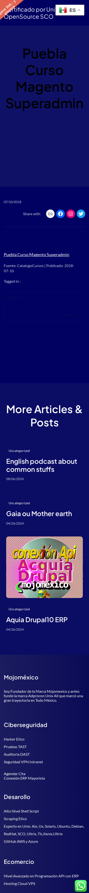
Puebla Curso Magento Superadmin (36, 254)
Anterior (14, 297)
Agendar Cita (14, 773)
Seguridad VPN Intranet (23, 761)
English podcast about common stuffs (41, 465)
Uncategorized (19, 451)
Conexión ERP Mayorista (24, 778)
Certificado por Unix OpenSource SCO (31, 13)
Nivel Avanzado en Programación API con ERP (41, 876)
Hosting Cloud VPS (19, 883)
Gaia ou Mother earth (39, 513)
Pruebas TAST (15, 746)
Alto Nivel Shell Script (21, 811)
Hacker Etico (14, 739)
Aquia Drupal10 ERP (37, 620)
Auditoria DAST (17, 754)
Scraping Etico (15, 818)
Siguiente (67, 314)
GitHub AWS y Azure (21, 841)
